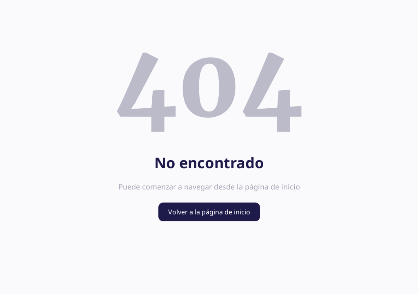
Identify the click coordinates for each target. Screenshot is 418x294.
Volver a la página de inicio (209, 211)
